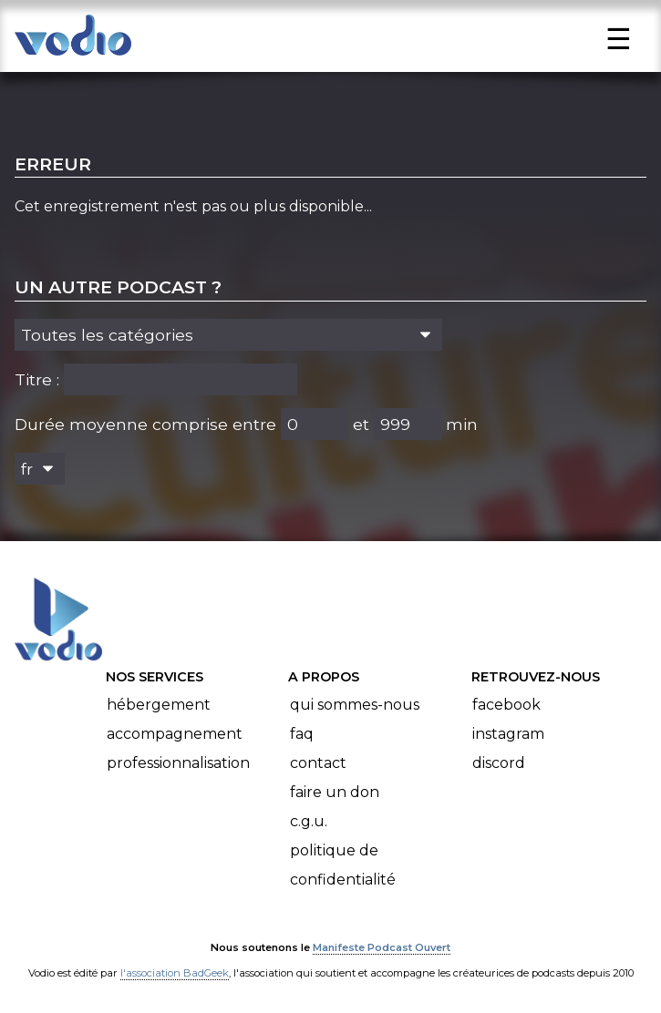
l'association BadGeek (174, 973)
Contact (318, 763)
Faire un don (334, 792)
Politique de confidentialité (343, 865)
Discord (498, 763)
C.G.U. (308, 821)
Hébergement (159, 704)
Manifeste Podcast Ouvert (381, 947)
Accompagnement (175, 733)
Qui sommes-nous (354, 704)
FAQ (302, 733)
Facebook (506, 704)
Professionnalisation (178, 763)
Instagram (508, 733)
